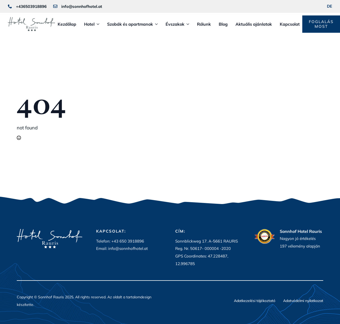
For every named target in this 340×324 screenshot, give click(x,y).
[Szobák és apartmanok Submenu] (155, 24)
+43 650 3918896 (127, 241)
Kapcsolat (290, 24)
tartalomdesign (138, 297)
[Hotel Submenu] (97, 24)
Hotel (89, 24)
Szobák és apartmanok (130, 24)
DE (329, 6)
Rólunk (204, 24)
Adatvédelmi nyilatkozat (303, 301)
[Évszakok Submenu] (186, 24)
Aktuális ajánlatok (253, 24)
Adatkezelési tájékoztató (254, 301)
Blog (223, 24)
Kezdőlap (67, 24)
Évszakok (175, 24)
